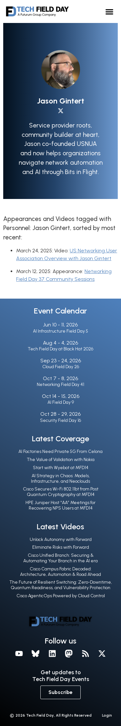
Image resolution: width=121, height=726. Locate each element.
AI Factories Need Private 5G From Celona (60, 451)
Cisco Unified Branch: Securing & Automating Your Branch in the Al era (60, 558)
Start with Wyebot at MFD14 (60, 467)
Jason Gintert (60, 100)
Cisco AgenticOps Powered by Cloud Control (60, 596)
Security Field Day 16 (60, 420)
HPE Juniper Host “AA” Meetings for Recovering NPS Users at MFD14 (60, 505)
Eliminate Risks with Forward (60, 547)
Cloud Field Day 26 (60, 366)
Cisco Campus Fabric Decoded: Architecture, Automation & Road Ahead (60, 571)
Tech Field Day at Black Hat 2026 (60, 349)
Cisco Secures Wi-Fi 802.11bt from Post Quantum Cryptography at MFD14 (60, 491)
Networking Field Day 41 (60, 384)
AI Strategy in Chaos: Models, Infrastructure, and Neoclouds (60, 478)
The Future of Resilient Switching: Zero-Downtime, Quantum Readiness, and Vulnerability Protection (60, 584)
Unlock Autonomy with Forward (61, 539)
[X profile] (60, 110)
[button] (109, 11)
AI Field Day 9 (60, 402)
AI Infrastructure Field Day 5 (60, 331)
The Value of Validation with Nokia (61, 459)
